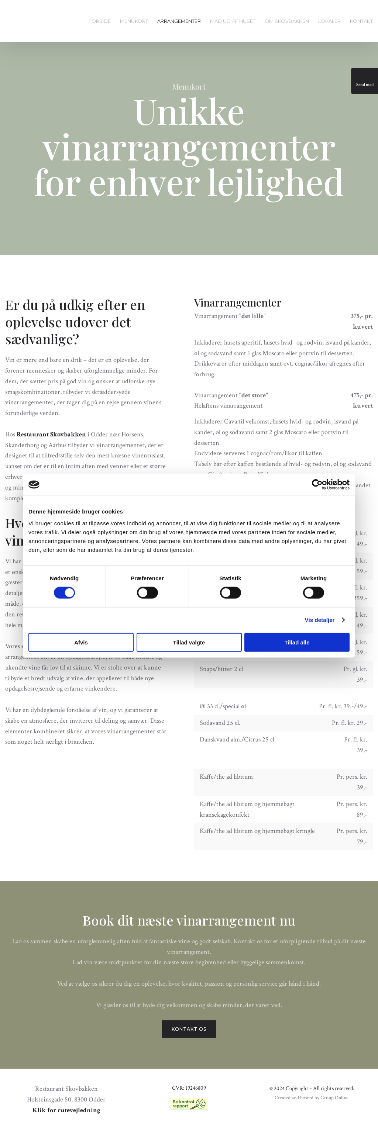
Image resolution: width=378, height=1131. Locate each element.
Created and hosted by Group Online (311, 1097)
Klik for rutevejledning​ (66, 1110)
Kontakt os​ (189, 1029)
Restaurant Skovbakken (51, 434)
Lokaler (329, 21)
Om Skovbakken (287, 21)
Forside (100, 21)
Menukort (134, 21)
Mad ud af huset (232, 21)
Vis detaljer (320, 620)
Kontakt (361, 21)
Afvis (81, 642)
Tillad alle (296, 642)
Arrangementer (179, 21)
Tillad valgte (189, 642)
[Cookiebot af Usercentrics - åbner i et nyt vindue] (317, 484)
